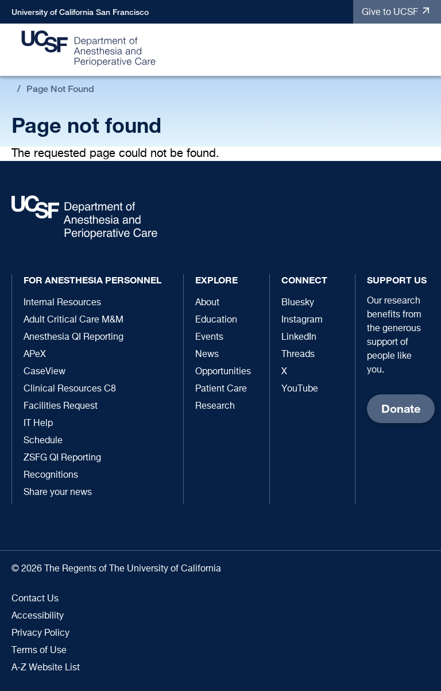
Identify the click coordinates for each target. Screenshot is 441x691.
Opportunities (223, 372)
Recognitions (51, 475)
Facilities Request (61, 406)
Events (209, 337)
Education (216, 320)
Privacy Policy (40, 633)
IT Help (38, 423)
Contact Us (35, 599)
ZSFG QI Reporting (62, 458)
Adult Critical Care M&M (73, 320)
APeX (35, 354)
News (207, 354)
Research (215, 406)
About (207, 303)
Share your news (58, 492)
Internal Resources (62, 303)
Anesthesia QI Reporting (73, 337)
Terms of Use (39, 650)
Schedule (43, 441)
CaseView (44, 372)
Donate (400, 408)
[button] (427, 50)
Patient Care (221, 389)
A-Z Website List (45, 668)
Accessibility (37, 616)
